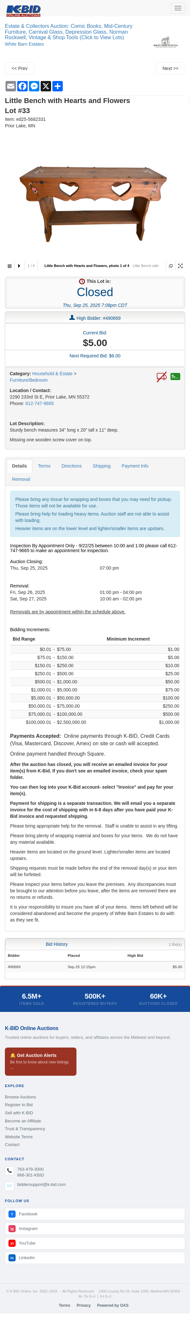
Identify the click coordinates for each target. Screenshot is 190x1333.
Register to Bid (19, 1104)
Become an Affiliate (23, 1121)
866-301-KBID (30, 1175)
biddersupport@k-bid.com (41, 1184)
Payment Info (135, 466)
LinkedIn (21, 1257)
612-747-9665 (39, 403)
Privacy (84, 1305)
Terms (44, 466)
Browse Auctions (20, 1097)
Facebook (22, 1214)
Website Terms (19, 1136)
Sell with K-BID (19, 1112)
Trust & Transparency (25, 1128)
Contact (12, 1144)
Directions (71, 466)
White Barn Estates (24, 44)
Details (19, 466)
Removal (21, 479)
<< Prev (19, 68)
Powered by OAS (113, 1305)
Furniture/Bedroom (29, 380)
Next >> (170, 68)
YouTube (21, 1243)
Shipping (102, 466)
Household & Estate (53, 373)
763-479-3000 (30, 1169)
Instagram (23, 1228)
